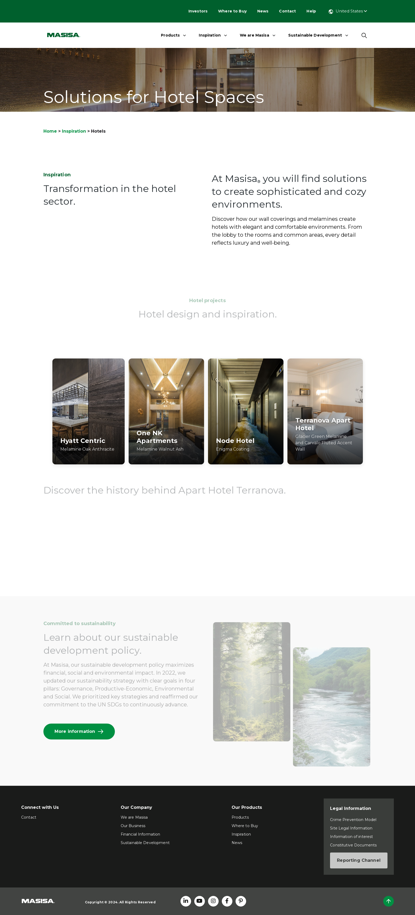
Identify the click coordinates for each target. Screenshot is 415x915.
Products (170, 35)
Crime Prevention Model (353, 819)
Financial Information (140, 834)
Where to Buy (232, 11)
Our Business (133, 825)
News (263, 11)
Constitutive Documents (353, 845)
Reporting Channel (359, 860)
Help (311, 11)
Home (50, 131)
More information (79, 731)
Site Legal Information (351, 828)
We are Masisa (254, 35)
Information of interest (351, 836)
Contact (287, 11)
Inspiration (210, 35)
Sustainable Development (315, 35)
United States (347, 11)
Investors (198, 11)
